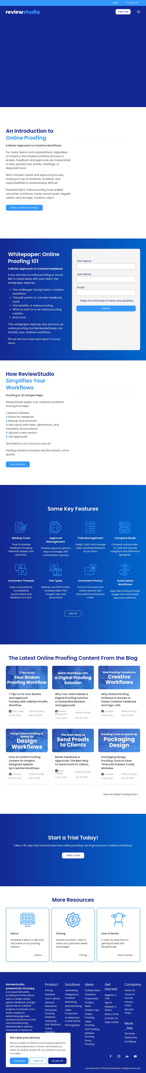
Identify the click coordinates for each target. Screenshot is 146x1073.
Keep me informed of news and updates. (107, 300)
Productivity (91, 998)
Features (50, 994)
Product (51, 984)
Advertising (71, 990)
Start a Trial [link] (73, 855)
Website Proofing (89, 1034)
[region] (38, 1050)
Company (132, 984)
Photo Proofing (89, 1042)
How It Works (52, 998)
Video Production (71, 1011)
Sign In (108, 1002)
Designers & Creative (72, 996)
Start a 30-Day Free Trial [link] (24, 74)
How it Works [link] (17, 464)
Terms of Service (130, 996)
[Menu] (138, 12)
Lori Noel (109, 711)
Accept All (57, 1060)
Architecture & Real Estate (72, 1019)
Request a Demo (110, 1008)
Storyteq (130, 1033)
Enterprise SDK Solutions (52, 1022)
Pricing (49, 990)
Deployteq (131, 1037)
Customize (19, 1060)
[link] (27, 677)
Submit (106, 308)
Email (82, 287)
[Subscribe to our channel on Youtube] (135, 1056)
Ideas (89, 984)
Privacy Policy (129, 1003)
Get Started (111, 987)
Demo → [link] (39, 955)
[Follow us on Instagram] (118, 1056)
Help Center (112, 1022)
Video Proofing (89, 1023)
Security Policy (129, 1011)
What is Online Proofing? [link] (24, 207)
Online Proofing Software (50, 1032)
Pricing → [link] (84, 955)
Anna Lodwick (59, 772)
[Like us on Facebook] (110, 1056)
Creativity (90, 994)
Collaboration (92, 990)
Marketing (71, 1002)
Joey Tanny (18, 711)
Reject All (38, 1060)
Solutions (72, 984)
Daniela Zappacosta (61, 713)
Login (115, 2)
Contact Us (132, 2)
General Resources (51, 1004)
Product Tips (92, 1010)
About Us (130, 990)
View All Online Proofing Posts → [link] (121, 794)
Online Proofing (36, 711)
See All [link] (73, 613)
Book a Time (112, 1014)
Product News (89, 1004)
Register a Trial (110, 996)
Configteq (130, 1041)
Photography (72, 1025)
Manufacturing (72, 1006)
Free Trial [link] (123, 11)
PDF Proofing (92, 1029)
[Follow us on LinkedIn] (127, 1056)
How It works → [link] (126, 955)
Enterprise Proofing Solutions (51, 1013)
